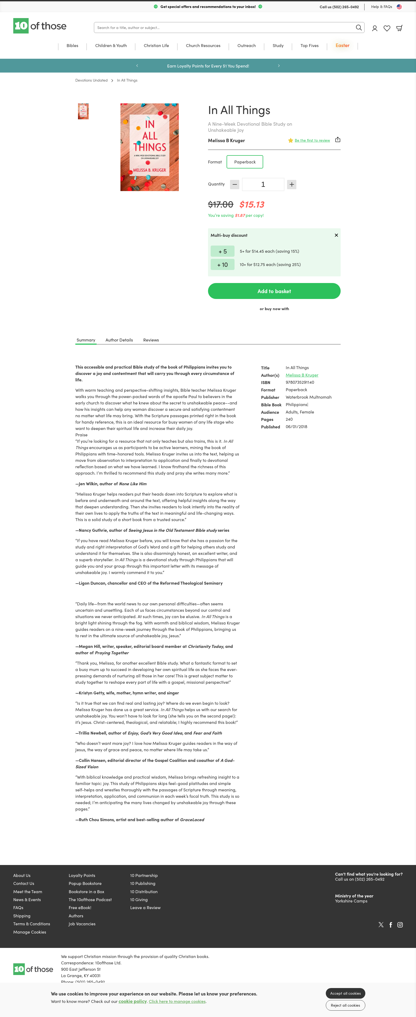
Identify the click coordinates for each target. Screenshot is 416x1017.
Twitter (381, 924)
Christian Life (156, 45)
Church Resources (203, 45)
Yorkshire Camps (351, 901)
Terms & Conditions (31, 923)
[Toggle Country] (399, 6)
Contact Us (23, 883)
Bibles (72, 45)
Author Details (119, 340)
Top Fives (310, 45)
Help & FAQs (381, 6)
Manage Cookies (29, 932)
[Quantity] (263, 184)
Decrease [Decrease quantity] (234, 184)
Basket (399, 28)
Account (375, 28)
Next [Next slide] (279, 65)
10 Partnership (144, 875)
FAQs (18, 907)
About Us (22, 875)
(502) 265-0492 (345, 6)
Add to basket (274, 290)
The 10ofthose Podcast (90, 899)
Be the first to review (312, 140)
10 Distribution (144, 891)
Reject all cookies (345, 1005)
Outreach (246, 45)
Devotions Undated (91, 80)
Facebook (390, 925)
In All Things (127, 80)
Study (278, 45)
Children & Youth (111, 45)
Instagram (400, 924)
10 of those (40, 25)
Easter (342, 45)
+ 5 (223, 251)
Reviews (151, 340)
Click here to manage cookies (177, 1001)
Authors (76, 915)
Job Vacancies (82, 923)
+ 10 (222, 264)
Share (338, 139)
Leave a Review (145, 907)
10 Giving (139, 899)
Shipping (22, 915)
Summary (86, 340)
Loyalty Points (82, 875)
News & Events (27, 899)
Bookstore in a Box (86, 891)
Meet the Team (27, 891)
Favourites (387, 29)
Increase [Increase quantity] (291, 184)
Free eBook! (80, 907)
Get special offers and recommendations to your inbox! (208, 6)
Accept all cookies (345, 993)
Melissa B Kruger (226, 140)
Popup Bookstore (85, 883)
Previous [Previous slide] (137, 65)
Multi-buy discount (229, 235)
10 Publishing (142, 883)
